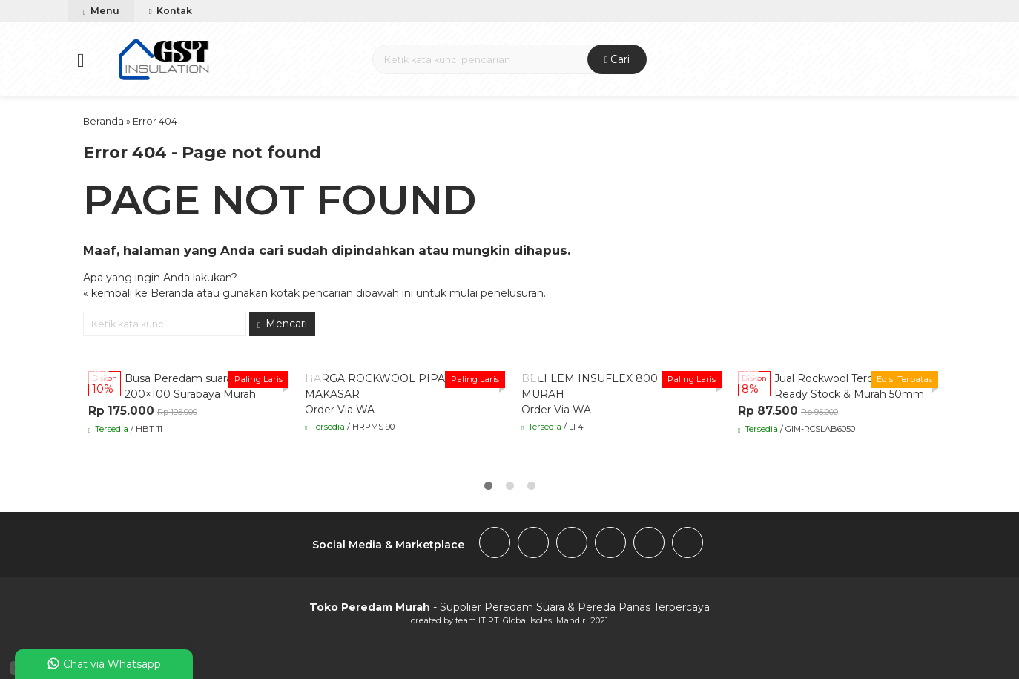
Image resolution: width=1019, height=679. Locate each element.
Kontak (170, 10)
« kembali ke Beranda (138, 293)
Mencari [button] (282, 323)
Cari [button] (617, 59)
